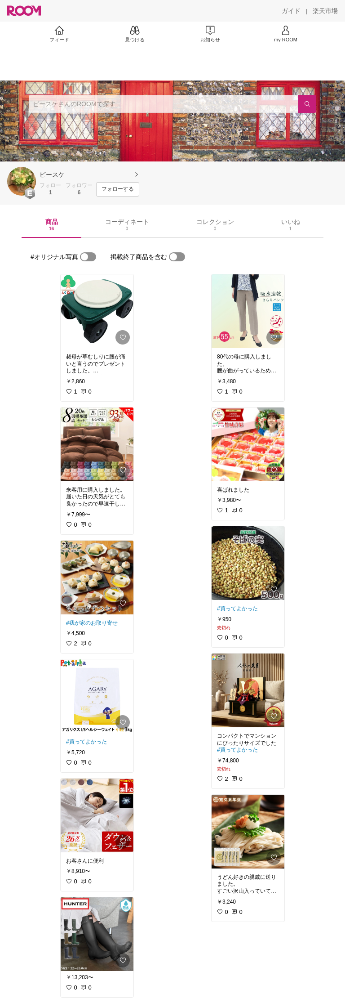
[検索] (307, 104)
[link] (97, 311)
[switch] (88, 256)
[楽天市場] (325, 11)
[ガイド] (291, 11)
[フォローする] (117, 189)
